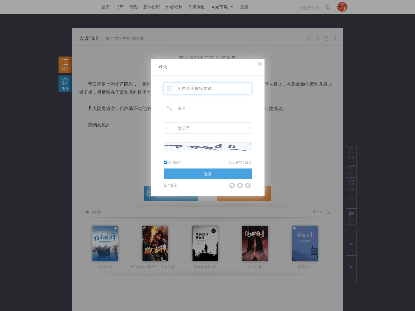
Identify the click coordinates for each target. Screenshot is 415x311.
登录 (162, 67)
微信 (232, 185)
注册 (248, 162)
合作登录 (170, 185)
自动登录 (173, 162)
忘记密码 (235, 162)
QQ (240, 185)
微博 (248, 185)
